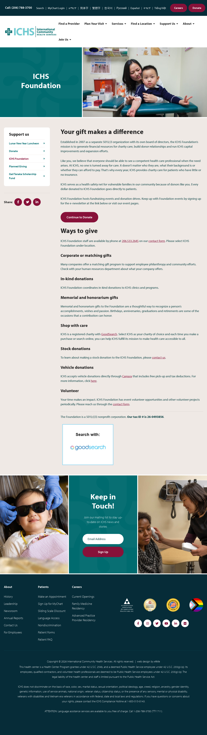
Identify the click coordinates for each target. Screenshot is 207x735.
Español (135, 8)
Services (117, 24)
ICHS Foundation (19, 158)
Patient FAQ (45, 639)
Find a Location (141, 24)
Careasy (127, 376)
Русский (121, 8)
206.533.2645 (130, 241)
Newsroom (11, 611)
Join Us (63, 39)
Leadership (11, 604)
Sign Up (103, 552)
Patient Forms (46, 632)
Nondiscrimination (49, 625)
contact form (156, 241)
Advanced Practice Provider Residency (83, 617)
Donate (197, 8)
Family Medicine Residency (82, 606)
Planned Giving (18, 166)
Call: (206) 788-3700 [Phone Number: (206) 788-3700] (18, 8)
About (187, 24)
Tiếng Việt (160, 8)
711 (159, 711)
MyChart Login (56, 8)
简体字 (84, 8)
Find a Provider (69, 24)
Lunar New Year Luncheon (24, 143)
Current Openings (83, 596)
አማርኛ (72, 8)
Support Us (167, 24)
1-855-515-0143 (136, 701)
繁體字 (96, 8)
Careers (178, 8)
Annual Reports (13, 618)
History (8, 596)
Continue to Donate (79, 217)
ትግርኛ (147, 8)
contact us (158, 357)
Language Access (49, 618)
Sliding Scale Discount (52, 611)
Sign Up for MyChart (50, 604)
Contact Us (11, 625)
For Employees (13, 632)
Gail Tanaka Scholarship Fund (22, 176)
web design (143, 661)
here (94, 381)
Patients (43, 587)
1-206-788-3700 (142, 711)
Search (40, 8)
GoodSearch (109, 334)
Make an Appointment (52, 596)
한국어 (108, 8)
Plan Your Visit (94, 24)
